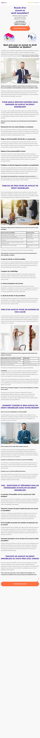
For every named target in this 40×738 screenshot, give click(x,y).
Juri (4, 3)
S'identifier (36, 2)
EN (38, 2)
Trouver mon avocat (31, 2)
